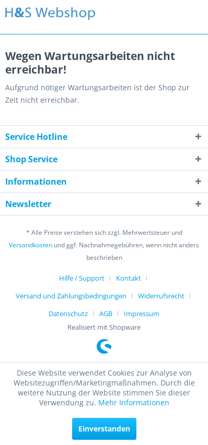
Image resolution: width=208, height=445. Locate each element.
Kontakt (128, 278)
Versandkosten (30, 244)
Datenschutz (68, 313)
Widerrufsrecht (161, 295)
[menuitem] (85, 278)
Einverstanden (104, 429)
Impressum (141, 313)
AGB (105, 313)
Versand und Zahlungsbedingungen (71, 295)
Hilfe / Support (82, 278)
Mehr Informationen (133, 402)
